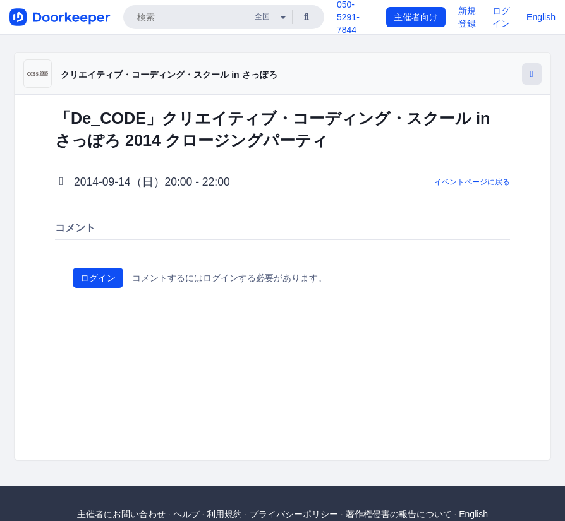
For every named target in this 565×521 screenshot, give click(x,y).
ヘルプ (186, 514)
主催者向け (416, 17)
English (541, 17)
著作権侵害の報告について (399, 514)
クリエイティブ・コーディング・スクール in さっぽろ (169, 74)
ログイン (98, 278)
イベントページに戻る (472, 181)
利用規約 (224, 514)
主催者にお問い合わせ (121, 514)
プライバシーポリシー (294, 514)
